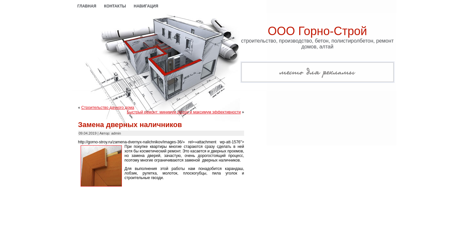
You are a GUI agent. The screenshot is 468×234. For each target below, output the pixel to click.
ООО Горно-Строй (317, 31)
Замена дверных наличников (130, 125)
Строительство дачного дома (107, 107)
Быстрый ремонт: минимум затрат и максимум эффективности (184, 112)
